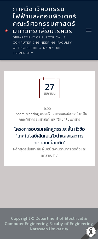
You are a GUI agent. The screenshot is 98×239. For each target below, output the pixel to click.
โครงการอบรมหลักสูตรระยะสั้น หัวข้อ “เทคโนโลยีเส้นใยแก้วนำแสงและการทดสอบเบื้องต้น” (49, 135)
